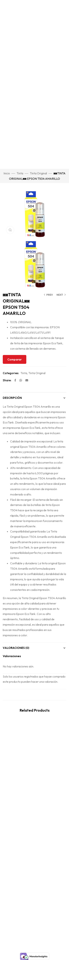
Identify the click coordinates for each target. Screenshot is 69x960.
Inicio (6, 173)
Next (59, 294)
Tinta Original (38, 173)
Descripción (12, 398)
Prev (49, 294)
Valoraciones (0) (16, 648)
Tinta (20, 173)
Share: (7, 380)
